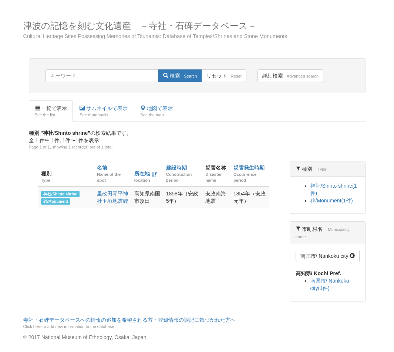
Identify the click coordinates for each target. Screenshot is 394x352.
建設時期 (176, 168)
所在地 (142, 174)
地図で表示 (156, 111)
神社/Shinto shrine (60, 194)
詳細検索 (290, 76)
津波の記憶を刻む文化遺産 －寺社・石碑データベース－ (197, 30)
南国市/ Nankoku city (327, 256)
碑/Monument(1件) (331, 201)
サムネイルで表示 (104, 111)
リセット (224, 76)
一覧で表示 (51, 111)
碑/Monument (55, 201)
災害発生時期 (249, 168)
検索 (180, 76)
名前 (102, 168)
